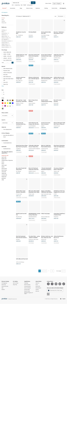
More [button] (3, 86)
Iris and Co (18, 57)
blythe (3, 166)
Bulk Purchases (27, 284)
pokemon (4, 178)
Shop (3, 19)
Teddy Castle (31, 194)
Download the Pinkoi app (55, 290)
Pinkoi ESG (38, 286)
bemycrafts (56, 103)
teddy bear (4, 176)
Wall (2, 287)
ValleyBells (56, 148)
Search (33, 3)
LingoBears (18, 148)
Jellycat (55, 239)
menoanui (31, 35)
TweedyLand (18, 125)
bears (3, 163)
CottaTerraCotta (44, 148)
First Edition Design (45, 35)
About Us (37, 283)
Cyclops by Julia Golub (33, 239)
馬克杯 (24, 5)
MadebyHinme (44, 80)
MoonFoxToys (19, 216)
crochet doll (4, 175)
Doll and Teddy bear (45, 216)
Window (3, 21)
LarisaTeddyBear (32, 125)
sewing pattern (30, 5)
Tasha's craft (56, 171)
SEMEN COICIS (32, 171)
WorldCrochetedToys (58, 80)
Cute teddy (31, 80)
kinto (13, 5)
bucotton (18, 239)
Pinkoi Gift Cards (5, 286)
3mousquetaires (44, 103)
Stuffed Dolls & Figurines (7, 160)
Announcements (27, 286)
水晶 (21, 5)
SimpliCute (20, 35)
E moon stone (19, 194)
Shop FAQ (15, 284)
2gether (42, 125)
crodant (55, 35)
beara (3, 162)
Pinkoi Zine (4, 22)
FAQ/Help (26, 283)
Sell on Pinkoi (48, 3)
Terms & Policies (27, 287)
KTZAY (55, 194)
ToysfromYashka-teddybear (34, 148)
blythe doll (4, 158)
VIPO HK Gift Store (20, 262)
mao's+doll (4, 165)
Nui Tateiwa (18, 171)
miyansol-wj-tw (57, 125)
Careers (37, 289)
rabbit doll (4, 173)
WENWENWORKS (33, 216)
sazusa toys (43, 239)
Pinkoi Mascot (38, 287)
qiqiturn (42, 171)
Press (37, 284)
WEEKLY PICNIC (19, 103)
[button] (12, 62)
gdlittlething (31, 57)
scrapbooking (17, 5)
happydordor (43, 57)
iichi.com (37, 291)
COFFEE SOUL (57, 57)
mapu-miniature (32, 103)
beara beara (4, 168)
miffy (3, 179)
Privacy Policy (27, 289)
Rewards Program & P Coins (28, 293)
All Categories (4, 12)
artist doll (4, 171)
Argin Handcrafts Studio (46, 194)
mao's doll (4, 157)
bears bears (4, 170)
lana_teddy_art (19, 80)
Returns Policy (27, 291)
